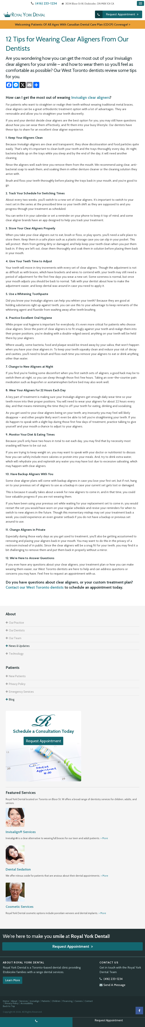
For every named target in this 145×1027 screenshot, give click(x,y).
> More (104, 837)
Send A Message (114, 984)
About (14, 1000)
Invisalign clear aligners (90, 97)
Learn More (12, 980)
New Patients (17, 676)
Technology (16, 653)
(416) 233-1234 (46, 3)
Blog (11, 699)
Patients (46, 1000)
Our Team (15, 638)
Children (56, 1000)
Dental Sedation (18, 869)
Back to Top (9, 1005)
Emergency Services (21, 691)
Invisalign (34, 1000)
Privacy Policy (17, 683)
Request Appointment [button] (121, 14)
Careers (79, 1000)
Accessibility (27, 1003)
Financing (67, 1000)
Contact (89, 1000)
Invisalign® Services (21, 831)
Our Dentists (17, 630)
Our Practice (16, 622)
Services (23, 1000)
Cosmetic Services (19, 906)
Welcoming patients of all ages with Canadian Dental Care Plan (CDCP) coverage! (71, 24)
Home (6, 1000)
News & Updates (19, 645)
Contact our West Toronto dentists (35, 587)
